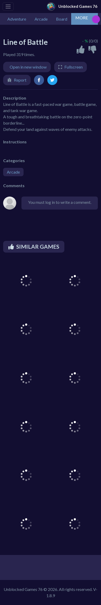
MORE (81, 17)
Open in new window (28, 66)
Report (20, 79)
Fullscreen (73, 66)
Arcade (13, 171)
